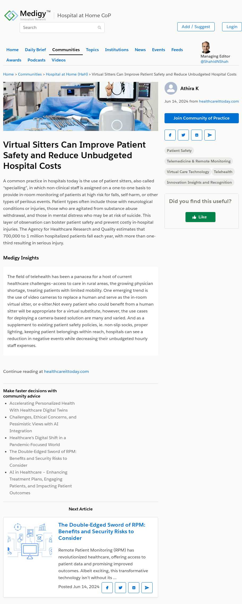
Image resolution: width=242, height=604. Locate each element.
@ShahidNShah (214, 61)
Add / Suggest (196, 26)
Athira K (189, 88)
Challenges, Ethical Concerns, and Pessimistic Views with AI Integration (43, 424)
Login (232, 26)
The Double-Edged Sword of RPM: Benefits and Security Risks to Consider (43, 458)
